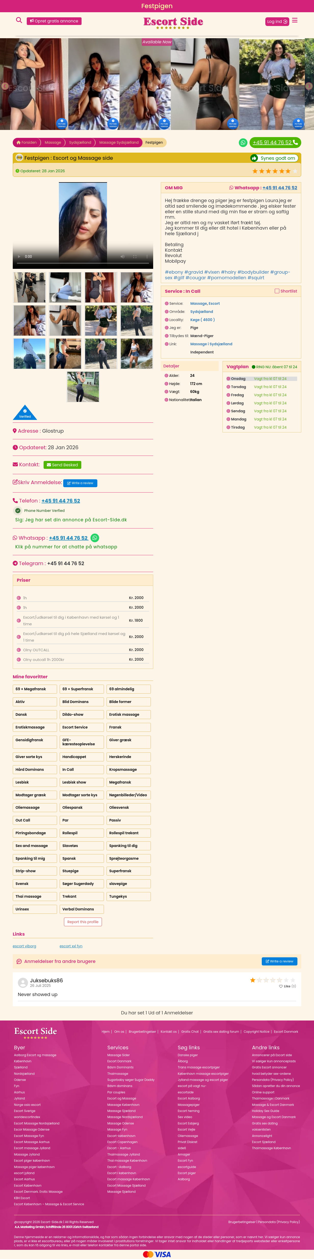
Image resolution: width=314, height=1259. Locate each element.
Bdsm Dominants (120, 1067)
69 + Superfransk (77, 689)
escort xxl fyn (71, 946)
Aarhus (19, 1092)
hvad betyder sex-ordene (271, 1073)
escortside (185, 1092)
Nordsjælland (24, 1073)
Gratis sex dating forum (221, 1031)
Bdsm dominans (119, 1086)
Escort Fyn (185, 1160)
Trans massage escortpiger (199, 1067)
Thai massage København (127, 1160)
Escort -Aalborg (119, 1167)
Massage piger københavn (34, 1167)
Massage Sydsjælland (119, 142)
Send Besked (62, 465)
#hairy (228, 272)
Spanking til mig (30, 858)
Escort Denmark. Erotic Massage (38, 1191)
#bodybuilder (253, 272)
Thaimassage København (271, 1148)
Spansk (69, 858)
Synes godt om (273, 158)
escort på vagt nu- (192, 1086)
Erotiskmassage (30, 727)
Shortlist (289, 291)
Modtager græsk (31, 795)
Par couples (116, 1092)
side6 (182, 1148)
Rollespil (69, 833)
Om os (119, 1031)
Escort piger (187, 1173)
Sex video (185, 1117)
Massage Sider (118, 1055)
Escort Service (75, 727)
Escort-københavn (121, 1136)
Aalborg (184, 1179)
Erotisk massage (124, 714)
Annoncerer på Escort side (272, 1055)
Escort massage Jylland (32, 1148)
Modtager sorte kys (79, 795)
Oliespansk (72, 807)
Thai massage (28, 896)
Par (65, 820)
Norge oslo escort (27, 1105)
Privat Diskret (187, 1142)
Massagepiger (189, 1105)
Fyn (16, 1086)
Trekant (69, 896)
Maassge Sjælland (121, 1111)
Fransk (115, 727)
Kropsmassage (123, 769)
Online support (263, 1092)
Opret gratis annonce (54, 21)
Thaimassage (117, 1073)
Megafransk (120, 782)
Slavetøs (70, 845)
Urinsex (22, 909)
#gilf (179, 277)
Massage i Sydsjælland (211, 344)
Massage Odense (120, 1123)
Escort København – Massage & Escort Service (49, 1204)
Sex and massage (32, 845)
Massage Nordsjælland (125, 1117)
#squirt (255, 277)
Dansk (21, 714)
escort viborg (24, 946)
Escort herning (188, 1111)
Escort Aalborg (189, 1098)
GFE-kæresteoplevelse (78, 742)
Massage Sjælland (121, 1191)
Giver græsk (120, 740)
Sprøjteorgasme (124, 858)
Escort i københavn (121, 1173)
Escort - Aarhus (119, 1148)
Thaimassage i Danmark (271, 1098)
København (22, 1061)
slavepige (118, 883)
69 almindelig (121, 689)
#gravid (193, 272)
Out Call (23, 820)
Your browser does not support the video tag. (83, 225)
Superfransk (120, 870)
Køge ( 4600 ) (202, 319)
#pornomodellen (226, 277)
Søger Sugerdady (78, 883)
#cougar (196, 277)
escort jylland (24, 1173)
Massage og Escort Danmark (274, 1117)
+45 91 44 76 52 (275, 142)
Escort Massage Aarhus (32, 1142)
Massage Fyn (117, 1129)
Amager (184, 1154)
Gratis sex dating (265, 1123)
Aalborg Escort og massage (35, 1055)
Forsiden (27, 142)
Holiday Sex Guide (265, 1111)
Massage (53, 142)
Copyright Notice (256, 1031)
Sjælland (21, 1067)
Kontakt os (169, 1031)
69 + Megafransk (31, 689)
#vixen (212, 272)
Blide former (120, 701)
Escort (214, 303)
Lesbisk (22, 782)
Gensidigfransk (29, 740)
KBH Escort (22, 1198)
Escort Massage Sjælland (126, 1185)
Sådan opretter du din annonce (276, 1086)
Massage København (123, 1105)
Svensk (22, 883)
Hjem (106, 1031)
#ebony (174, 272)
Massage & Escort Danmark (273, 1105)
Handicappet (74, 756)
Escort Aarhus (24, 1179)
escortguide (187, 1167)
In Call (68, 769)
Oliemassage (28, 807)
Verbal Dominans (78, 909)
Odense (20, 1080)
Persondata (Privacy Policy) (273, 1080)
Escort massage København (128, 1179)
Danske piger (188, 1055)
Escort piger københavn (32, 1160)
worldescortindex (27, 1117)
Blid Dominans (75, 701)
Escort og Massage (121, 1098)
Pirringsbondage (31, 833)
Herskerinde (120, 756)
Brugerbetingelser (142, 1031)
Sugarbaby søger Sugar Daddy (130, 1080)
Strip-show (26, 870)
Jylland (19, 1098)
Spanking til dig (123, 845)
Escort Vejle (186, 1129)
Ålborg (183, 1061)
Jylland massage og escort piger (203, 1080)
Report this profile (82, 921)
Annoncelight (262, 1136)
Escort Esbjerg (188, 1123)
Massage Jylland (27, 1154)
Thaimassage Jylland (123, 1154)
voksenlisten (261, 1129)
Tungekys (118, 896)
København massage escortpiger (203, 1073)
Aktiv (20, 701)
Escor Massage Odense (31, 1129)
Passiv (115, 820)
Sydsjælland (80, 142)
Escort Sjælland (264, 1142)
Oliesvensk (119, 807)
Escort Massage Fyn (29, 1136)
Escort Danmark (286, 1031)
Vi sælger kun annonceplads (274, 1061)
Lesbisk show (74, 782)
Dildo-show (72, 714)
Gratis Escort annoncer (269, 1067)
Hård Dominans (30, 769)
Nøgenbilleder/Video (128, 795)
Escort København (28, 1185)
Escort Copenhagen (122, 1142)
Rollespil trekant (124, 833)
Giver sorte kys (29, 756)
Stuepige (70, 870)
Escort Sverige (24, 1111)
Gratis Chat (190, 1031)
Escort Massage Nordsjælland (36, 1123)
